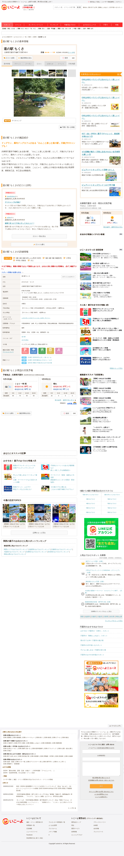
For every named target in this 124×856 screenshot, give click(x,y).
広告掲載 (29, 828)
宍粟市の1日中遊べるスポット (91, 645)
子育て (105, 25)
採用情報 (74, 831)
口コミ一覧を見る (39, 236)
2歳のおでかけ (90, 499)
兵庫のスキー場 (20, 761)
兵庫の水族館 (69, 756)
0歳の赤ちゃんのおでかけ (90, 494)
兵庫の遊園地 (7, 737)
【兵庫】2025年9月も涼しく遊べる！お (39, 357)
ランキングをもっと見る (114, 621)
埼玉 (34, 28)
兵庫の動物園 (17, 737)
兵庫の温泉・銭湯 (8, 761)
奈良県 (112, 616)
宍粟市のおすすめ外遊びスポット (92, 655)
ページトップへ (115, 726)
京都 (66, 28)
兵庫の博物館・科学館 (47, 756)
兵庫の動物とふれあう (33, 743)
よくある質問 (53, 825)
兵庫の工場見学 (8, 743)
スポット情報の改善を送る (11, 272)
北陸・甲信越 (51, 28)
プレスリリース (98, 831)
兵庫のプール (56, 737)
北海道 (13, 28)
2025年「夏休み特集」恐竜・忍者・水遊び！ (17, 770)
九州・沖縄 (86, 28)
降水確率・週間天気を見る (64, 400)
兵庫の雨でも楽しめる (10, 756)
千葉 (31, 28)
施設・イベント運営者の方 (34, 822)
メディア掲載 (53, 831)
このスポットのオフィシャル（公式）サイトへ (36, 318)
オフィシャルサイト (68, 277)
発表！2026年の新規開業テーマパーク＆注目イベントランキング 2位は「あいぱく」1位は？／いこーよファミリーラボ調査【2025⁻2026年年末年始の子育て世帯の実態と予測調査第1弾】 (44, 788)
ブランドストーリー (100, 822)
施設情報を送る (25, 58)
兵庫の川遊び (7, 750)
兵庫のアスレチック (50, 748)
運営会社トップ (76, 822)
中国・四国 (77, 28)
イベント (18, 25)
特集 (117, 25)
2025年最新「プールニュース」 (43, 770)
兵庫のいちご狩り (59, 761)
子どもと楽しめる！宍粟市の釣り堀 (93, 650)
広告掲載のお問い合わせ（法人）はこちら (101, 780)
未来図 (96, 825)
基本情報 (7, 64)
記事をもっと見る (39, 533)
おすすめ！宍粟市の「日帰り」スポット (94, 631)
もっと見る (71, 808)
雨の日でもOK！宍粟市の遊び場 (91, 640)
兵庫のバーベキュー (28, 737)
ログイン (119, 2)
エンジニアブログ (76, 835)
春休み (85, 7)
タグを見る (25, 340)
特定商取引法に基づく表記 (34, 838)
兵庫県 (105, 616)
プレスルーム (53, 828)
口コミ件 (71, 52)
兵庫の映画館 (34, 756)
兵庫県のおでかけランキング (36, 552)
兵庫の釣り (39, 737)
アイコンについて (8, 352)
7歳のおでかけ (111, 508)
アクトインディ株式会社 (94, 818)
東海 (39, 28)
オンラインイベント (36, 25)
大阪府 (99, 616)
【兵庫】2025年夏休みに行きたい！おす (39, 360)
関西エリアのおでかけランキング (16, 549)
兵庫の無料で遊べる (24, 748)
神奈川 (27, 28)
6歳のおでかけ (90, 508)
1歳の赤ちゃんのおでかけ (112, 494)
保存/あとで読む (94, 2)
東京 (22, 28)
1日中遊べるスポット (116, 7)
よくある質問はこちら (101, 794)
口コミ (39, 64)
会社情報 (96, 828)
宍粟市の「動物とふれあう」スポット (94, 636)
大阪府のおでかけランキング (14, 552)
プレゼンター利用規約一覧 (57, 822)
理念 (72, 825)
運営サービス (75, 828)
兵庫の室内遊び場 (23, 756)
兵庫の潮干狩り (47, 761)
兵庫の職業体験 (57, 743)
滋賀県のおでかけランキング (39, 549)
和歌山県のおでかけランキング (15, 554)
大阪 (62, 28)
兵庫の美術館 (59, 756)
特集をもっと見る (116, 368)
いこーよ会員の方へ (101, 797)
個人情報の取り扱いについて (101, 777)
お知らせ (50, 64)
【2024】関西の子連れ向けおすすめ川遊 (39, 363)
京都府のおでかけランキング (61, 549)
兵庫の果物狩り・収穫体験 (11, 764)
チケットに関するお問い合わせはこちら (101, 791)
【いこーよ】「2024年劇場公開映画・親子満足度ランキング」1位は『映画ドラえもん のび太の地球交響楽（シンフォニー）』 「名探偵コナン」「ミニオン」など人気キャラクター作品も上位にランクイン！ (44, 802)
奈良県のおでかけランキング (58, 552)
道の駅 (24, 337)
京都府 (93, 616)
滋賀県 (87, 616)
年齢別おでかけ (69, 25)
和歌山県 (119, 616)
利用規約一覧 (30, 825)
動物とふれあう (103, 7)
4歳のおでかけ (90, 503)
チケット (18, 64)
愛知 (43, 28)
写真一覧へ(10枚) (67, 127)
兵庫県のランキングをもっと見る (101, 611)
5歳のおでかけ (111, 503)
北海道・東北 (6, 28)
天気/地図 (71, 64)
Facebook (29, 835)
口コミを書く (9, 58)
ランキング (54, 25)
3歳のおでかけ (111, 499)
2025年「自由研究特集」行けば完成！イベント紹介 (19, 773)
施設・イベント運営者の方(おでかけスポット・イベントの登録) (33, 779)
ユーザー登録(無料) (108, 2)
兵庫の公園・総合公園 (64, 748)
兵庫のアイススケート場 (33, 761)
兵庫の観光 (65, 737)
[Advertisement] (39, 177)
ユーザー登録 (7, 779)
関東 (19, 28)
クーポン (28, 64)
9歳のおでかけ (111, 512)
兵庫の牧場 (47, 737)
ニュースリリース (31, 831)
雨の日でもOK (92, 7)
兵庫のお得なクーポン (10, 748)
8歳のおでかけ (90, 512)
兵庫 (69, 28)
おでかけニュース (89, 25)
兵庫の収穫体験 (46, 743)
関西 (59, 28)
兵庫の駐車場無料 (37, 748)
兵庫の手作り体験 (19, 743)
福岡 (91, 28)
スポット (7, 25)
